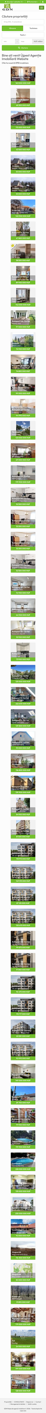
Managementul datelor (18, 1404)
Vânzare (12, 28)
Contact (38, 1402)
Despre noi (29, 1402)
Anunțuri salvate (14, 2)
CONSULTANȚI (19, 1402)
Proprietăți (8, 1402)
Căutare (23, 48)
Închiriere (33, 28)
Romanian (32, 2)
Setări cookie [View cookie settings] (32, 1404)
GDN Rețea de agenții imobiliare (14, 1409)
